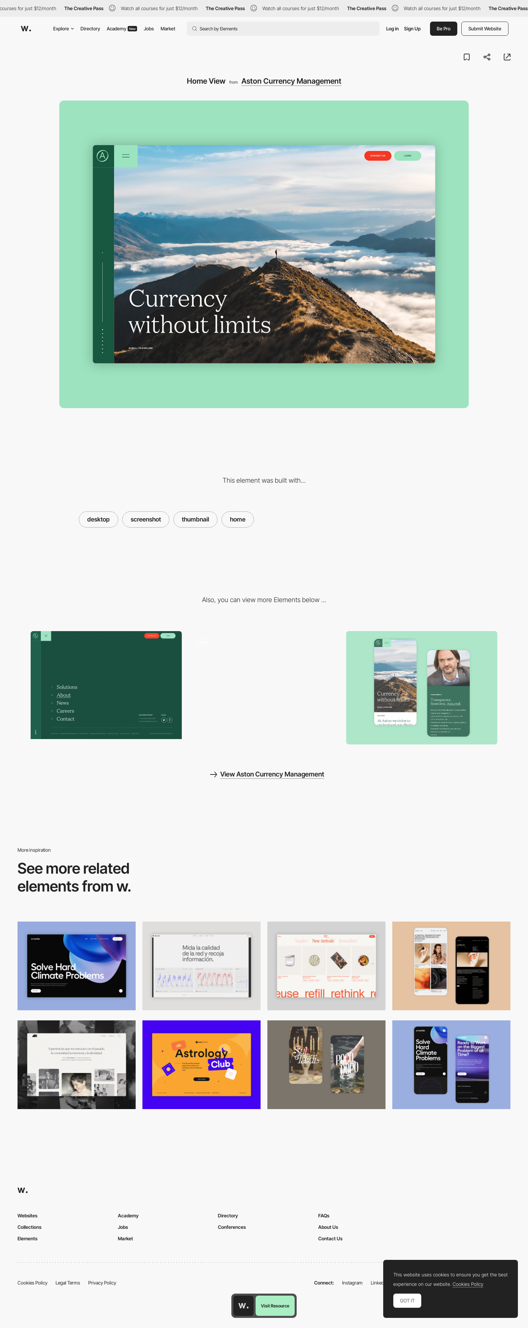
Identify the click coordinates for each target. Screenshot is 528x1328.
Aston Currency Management (291, 81)
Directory (90, 28)
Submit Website (484, 28)
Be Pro (444, 28)
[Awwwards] (26, 28)
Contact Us (330, 1238)
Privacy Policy (102, 1282)
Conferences (232, 1227)
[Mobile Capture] (451, 966)
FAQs (323, 1215)
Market (168, 28)
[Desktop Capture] (201, 1064)
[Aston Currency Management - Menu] (106, 685)
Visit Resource (275, 1305)
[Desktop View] (77, 966)
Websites (27, 1215)
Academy (122, 28)
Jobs (149, 28)
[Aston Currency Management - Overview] (264, 685)
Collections (29, 1227)
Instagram (352, 1282)
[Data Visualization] (201, 966)
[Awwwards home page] (243, 1306)
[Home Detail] (421, 687)
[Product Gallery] (326, 966)
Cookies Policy (32, 1282)
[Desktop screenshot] (77, 1064)
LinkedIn (379, 1282)
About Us (328, 1227)
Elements (27, 1238)
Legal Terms (68, 1282)
